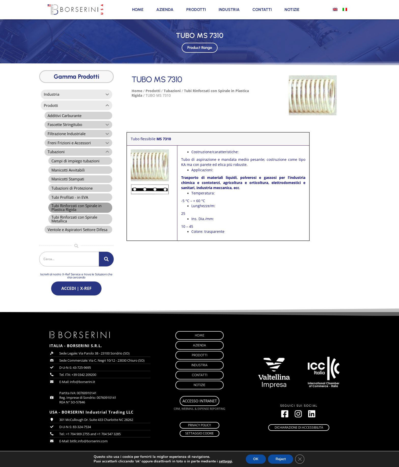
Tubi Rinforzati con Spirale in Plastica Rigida (190, 93)
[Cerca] (106, 260)
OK (257, 459)
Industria (229, 9)
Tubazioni (172, 90)
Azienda (165, 9)
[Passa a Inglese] (335, 9)
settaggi (227, 461)
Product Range (199, 46)
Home (138, 9)
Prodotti (196, 9)
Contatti (262, 9)
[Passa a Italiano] (345, 9)
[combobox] (69, 260)
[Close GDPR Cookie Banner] (302, 459)
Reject (283, 459)
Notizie (292, 9)
